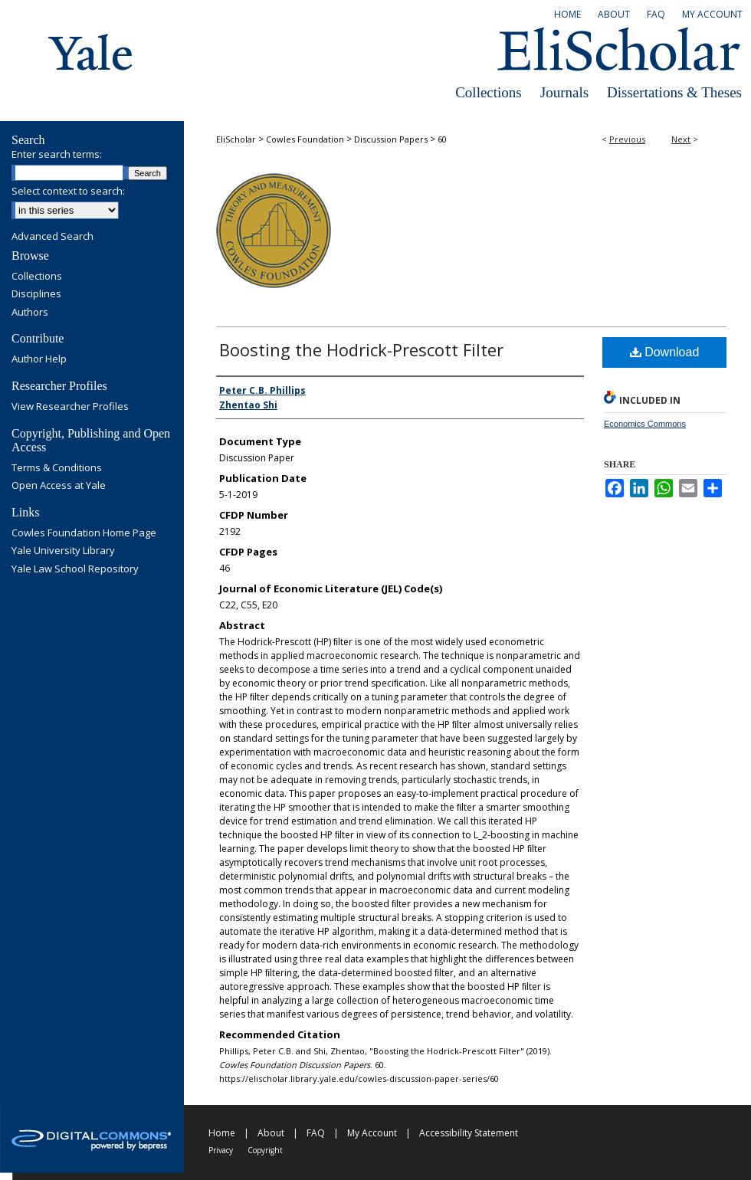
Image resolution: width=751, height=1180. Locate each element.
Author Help (39, 359)
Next (680, 139)
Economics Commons (645, 423)
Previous (627, 139)
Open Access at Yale (58, 486)
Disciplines (36, 294)
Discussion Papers (391, 139)
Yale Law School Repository (75, 569)
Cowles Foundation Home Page (83, 533)
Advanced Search (52, 236)
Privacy (220, 1150)
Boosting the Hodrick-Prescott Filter (361, 349)
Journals (564, 92)
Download (665, 352)
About (270, 1132)
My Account (372, 1132)
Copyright (265, 1150)
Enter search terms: (56, 154)
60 (442, 139)
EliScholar (236, 139)
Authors (29, 312)
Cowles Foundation (305, 139)
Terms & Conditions (56, 468)
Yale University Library (63, 551)
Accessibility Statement (468, 1132)
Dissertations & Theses (674, 92)
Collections (488, 92)
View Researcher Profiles (70, 407)
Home (221, 1132)
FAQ (316, 1132)
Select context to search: (68, 191)
